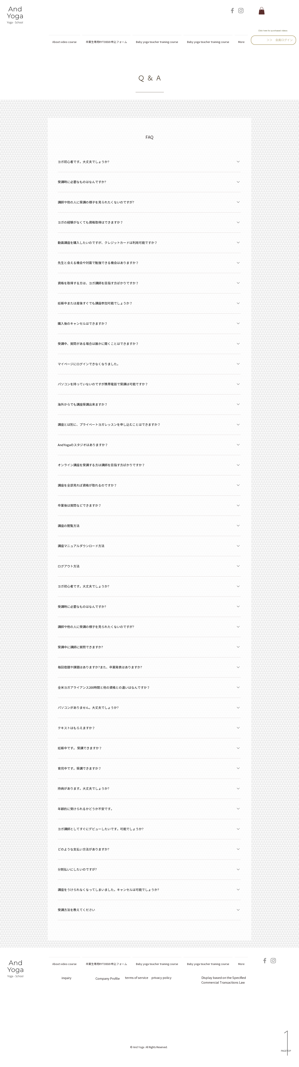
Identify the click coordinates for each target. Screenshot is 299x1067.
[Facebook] (232, 10)
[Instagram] (240, 10)
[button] (262, 11)
